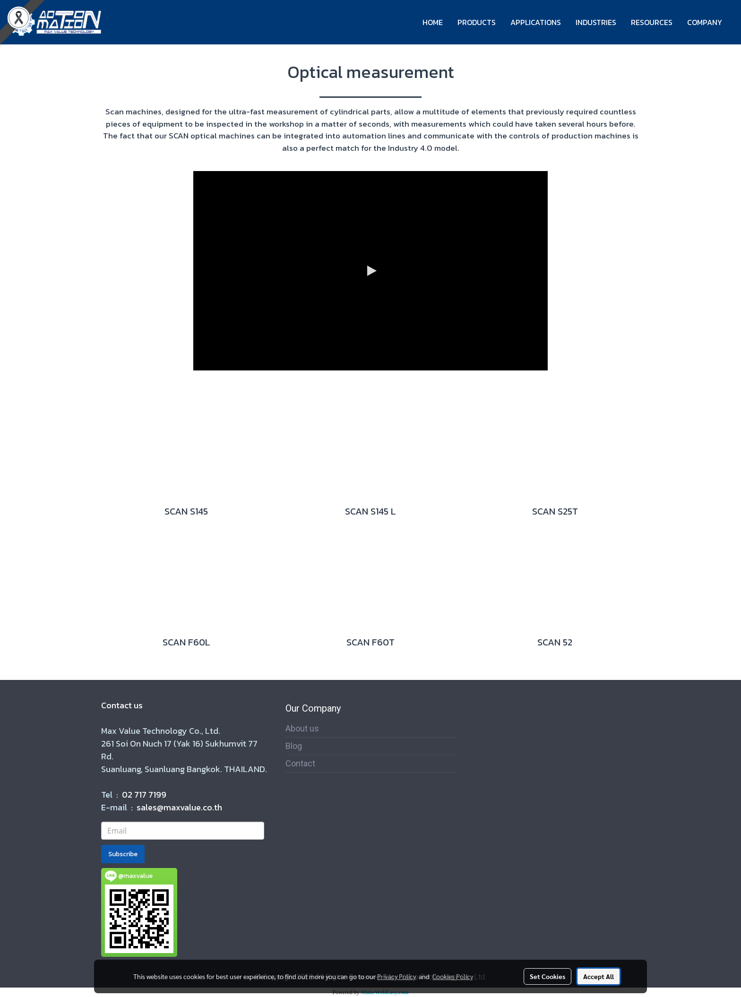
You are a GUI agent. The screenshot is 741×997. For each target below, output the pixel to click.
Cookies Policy (452, 976)
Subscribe (123, 854)
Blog (293, 746)
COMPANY (704, 22)
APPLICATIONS (535, 22)
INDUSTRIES (596, 22)
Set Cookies (547, 976)
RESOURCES (651, 22)
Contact (300, 763)
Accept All (598, 976)
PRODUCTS (476, 22)
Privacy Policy (396, 976)
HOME (432, 22)
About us (302, 728)
